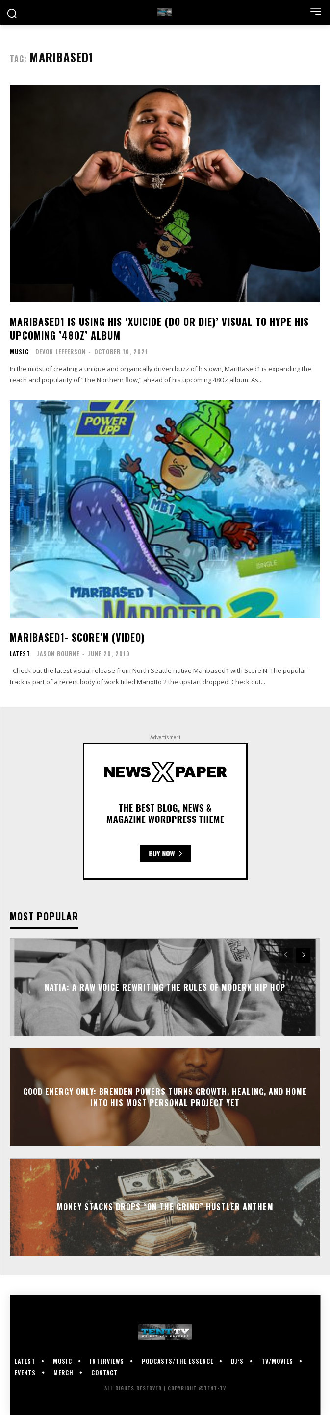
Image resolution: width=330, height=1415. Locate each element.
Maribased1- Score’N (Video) (77, 637)
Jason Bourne (58, 653)
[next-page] (303, 955)
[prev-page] (286, 955)
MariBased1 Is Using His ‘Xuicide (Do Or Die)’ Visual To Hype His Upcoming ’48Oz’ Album (159, 328)
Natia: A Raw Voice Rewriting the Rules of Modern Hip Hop (165, 987)
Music (19, 352)
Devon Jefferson (60, 352)
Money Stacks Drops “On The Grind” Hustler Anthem (165, 1207)
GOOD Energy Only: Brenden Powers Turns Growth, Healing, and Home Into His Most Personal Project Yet (165, 1097)
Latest (20, 654)
